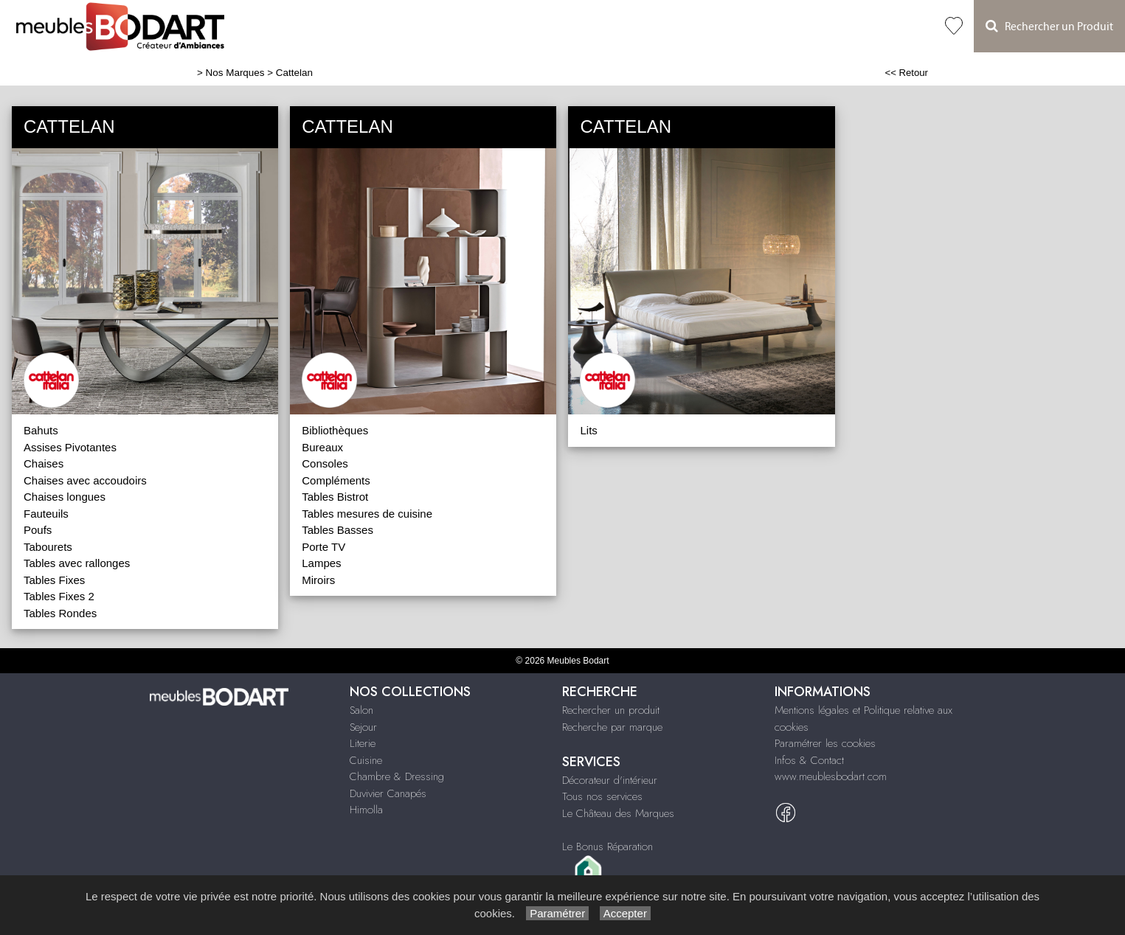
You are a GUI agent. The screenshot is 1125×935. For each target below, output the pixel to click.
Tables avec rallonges (77, 563)
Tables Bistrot (335, 496)
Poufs (38, 530)
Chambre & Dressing (397, 776)
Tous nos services (602, 796)
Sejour (363, 727)
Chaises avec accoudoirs (85, 480)
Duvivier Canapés (388, 793)
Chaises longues (64, 496)
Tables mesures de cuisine (367, 513)
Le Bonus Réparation (607, 846)
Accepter (625, 913)
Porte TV (323, 547)
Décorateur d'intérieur (609, 780)
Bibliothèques (335, 430)
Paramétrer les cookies (825, 743)
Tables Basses (337, 530)
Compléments (336, 480)
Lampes (321, 563)
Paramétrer (557, 913)
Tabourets (48, 547)
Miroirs (318, 580)
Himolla (366, 810)
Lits (588, 430)
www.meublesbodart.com (831, 776)
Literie (362, 743)
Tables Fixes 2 (59, 596)
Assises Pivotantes (70, 447)
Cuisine (366, 760)
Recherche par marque (612, 727)
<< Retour (906, 72)
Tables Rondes (60, 613)
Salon (361, 710)
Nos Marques (235, 72)
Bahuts (41, 430)
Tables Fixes (54, 580)
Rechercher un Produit (1049, 26)
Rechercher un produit (611, 710)
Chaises (43, 463)
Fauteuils (46, 513)
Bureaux (322, 447)
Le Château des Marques (618, 813)
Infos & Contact (809, 760)
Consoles (325, 463)
